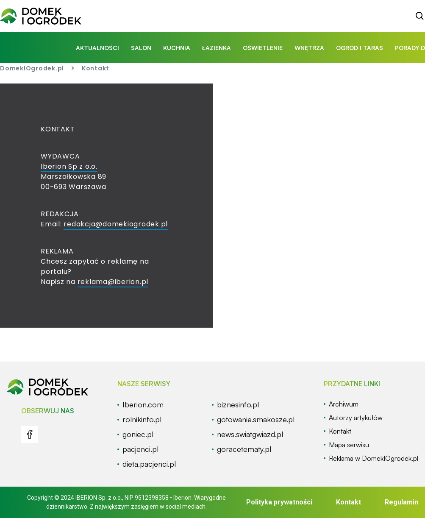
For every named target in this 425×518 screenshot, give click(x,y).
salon (141, 47)
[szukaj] (420, 16)
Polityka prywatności (279, 502)
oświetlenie (263, 47)
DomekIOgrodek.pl (32, 68)
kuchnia (176, 47)
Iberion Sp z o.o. (69, 166)
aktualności (97, 47)
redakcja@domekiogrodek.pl (116, 224)
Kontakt (348, 502)
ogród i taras (359, 47)
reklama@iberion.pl (113, 282)
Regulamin (401, 502)
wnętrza (309, 47)
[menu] (29, 434)
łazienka (216, 47)
